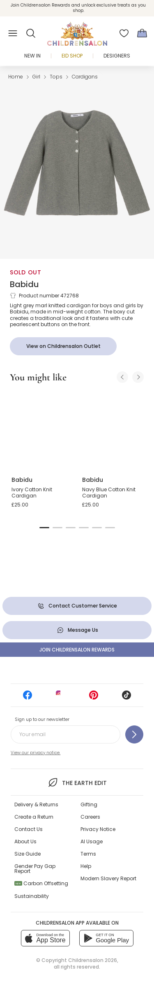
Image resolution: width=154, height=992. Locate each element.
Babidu (24, 284)
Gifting (88, 804)
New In (32, 55)
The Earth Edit (77, 782)
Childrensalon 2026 (92, 960)
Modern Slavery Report (108, 878)
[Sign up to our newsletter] (134, 734)
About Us (25, 841)
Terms (88, 853)
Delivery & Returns (36, 804)
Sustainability (31, 896)
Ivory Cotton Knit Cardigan (31, 492)
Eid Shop (72, 55)
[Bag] (142, 33)
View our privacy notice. (35, 753)
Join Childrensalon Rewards (77, 649)
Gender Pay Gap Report (34, 869)
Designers (116, 55)
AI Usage (91, 841)
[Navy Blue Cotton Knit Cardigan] (112, 430)
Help (85, 866)
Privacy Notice (97, 829)
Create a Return (33, 816)
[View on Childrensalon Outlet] (63, 346)
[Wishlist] (124, 33)
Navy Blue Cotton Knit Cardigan (109, 492)
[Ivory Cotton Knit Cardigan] (42, 430)
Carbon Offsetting (41, 883)
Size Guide (27, 853)
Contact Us (28, 829)
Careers (90, 816)
